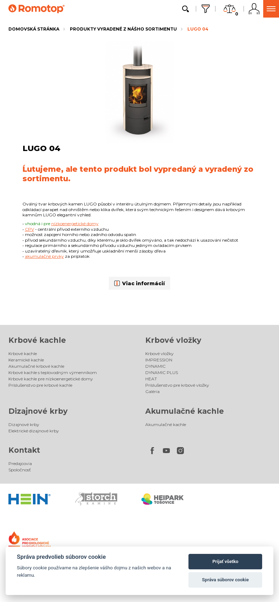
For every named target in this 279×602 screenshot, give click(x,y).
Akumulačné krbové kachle (36, 366)
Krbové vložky (173, 340)
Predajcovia (20, 463)
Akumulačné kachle (184, 411)
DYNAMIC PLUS (161, 372)
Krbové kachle (37, 340)
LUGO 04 (197, 29)
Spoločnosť (19, 469)
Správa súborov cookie (225, 579)
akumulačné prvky (44, 256)
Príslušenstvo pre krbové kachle (40, 385)
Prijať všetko (225, 561)
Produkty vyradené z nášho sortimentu (123, 29)
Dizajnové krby (38, 411)
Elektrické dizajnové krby (33, 430)
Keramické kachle (26, 359)
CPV (29, 229)
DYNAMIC (155, 366)
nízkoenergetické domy (75, 223)
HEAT (151, 378)
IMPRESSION (158, 359)
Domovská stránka (33, 29)
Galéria (152, 391)
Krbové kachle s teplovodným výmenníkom (52, 372)
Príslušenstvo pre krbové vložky (177, 385)
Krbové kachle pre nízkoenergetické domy (50, 378)
